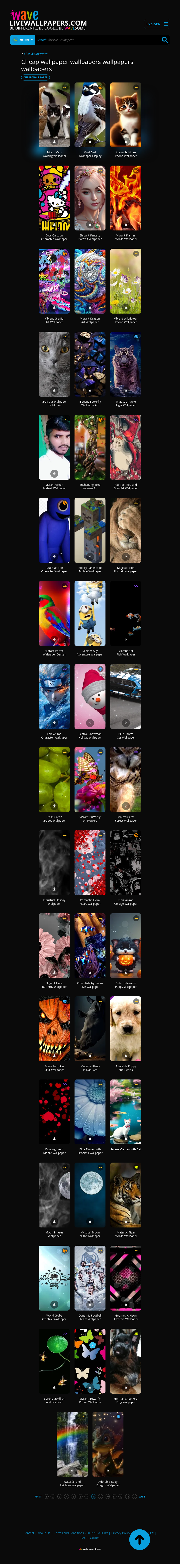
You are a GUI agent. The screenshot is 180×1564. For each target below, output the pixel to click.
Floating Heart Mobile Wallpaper (54, 1151)
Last (142, 1496)
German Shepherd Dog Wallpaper (125, 1400)
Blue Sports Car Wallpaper (126, 735)
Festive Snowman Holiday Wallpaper (90, 735)
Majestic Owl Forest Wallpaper (126, 818)
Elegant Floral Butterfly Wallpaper (54, 985)
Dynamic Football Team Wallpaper (90, 1317)
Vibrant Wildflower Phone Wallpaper (125, 320)
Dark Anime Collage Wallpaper (125, 902)
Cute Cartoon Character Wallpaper (54, 237)
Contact (29, 1533)
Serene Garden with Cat (125, 1149)
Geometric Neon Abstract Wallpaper (126, 1317)
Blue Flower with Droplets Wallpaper (90, 1151)
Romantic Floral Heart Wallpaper (90, 902)
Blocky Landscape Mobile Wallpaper (90, 569)
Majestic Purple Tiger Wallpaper (126, 403)
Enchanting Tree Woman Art (90, 486)
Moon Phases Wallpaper (54, 1234)
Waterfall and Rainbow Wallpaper (72, 1483)
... (53, 1496)
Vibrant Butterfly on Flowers (90, 818)
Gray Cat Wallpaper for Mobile (54, 403)
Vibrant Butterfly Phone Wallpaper (90, 1400)
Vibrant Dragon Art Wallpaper (90, 320)
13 (127, 1496)
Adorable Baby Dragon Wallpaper (108, 1483)
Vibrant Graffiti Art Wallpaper (54, 320)
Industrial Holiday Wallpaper (54, 902)
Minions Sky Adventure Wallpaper (90, 652)
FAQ (84, 1538)
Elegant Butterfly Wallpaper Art (90, 403)
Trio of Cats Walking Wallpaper (54, 154)
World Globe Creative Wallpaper (54, 1317)
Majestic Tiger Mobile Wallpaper (126, 1234)
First (38, 1496)
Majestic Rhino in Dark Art (90, 1068)
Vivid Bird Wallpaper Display (90, 154)
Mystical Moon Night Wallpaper (90, 1234)
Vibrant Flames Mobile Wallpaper (126, 237)
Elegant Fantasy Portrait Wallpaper (90, 237)
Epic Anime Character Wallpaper (54, 735)
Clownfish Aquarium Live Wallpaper (90, 985)
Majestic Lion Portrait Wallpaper (125, 569)
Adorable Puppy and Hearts (126, 1068)
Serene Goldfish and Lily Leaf (54, 1400)
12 (120, 1496)
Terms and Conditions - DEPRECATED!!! (81, 1533)
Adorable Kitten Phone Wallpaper (126, 154)
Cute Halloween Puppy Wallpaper (126, 985)
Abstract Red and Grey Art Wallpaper (126, 486)
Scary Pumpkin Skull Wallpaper (54, 1068)
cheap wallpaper (35, 77)
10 (107, 1496)
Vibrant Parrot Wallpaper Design (54, 652)
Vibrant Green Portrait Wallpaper (54, 486)
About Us (44, 1533)
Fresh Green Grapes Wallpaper (54, 818)
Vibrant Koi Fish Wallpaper (125, 652)
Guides (94, 1538)
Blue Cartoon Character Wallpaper (54, 569)
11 (114, 1496)
